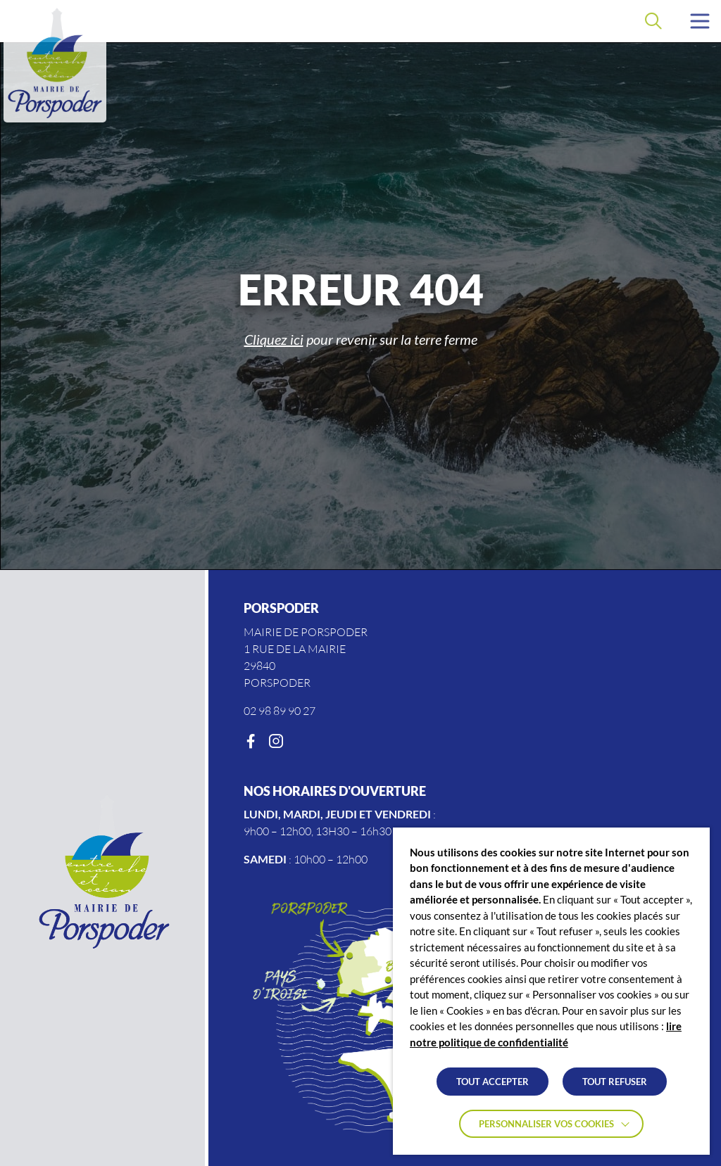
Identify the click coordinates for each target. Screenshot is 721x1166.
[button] (700, 21)
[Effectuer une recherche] (653, 21)
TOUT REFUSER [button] (614, 1081)
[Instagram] (276, 741)
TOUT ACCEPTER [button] (492, 1081)
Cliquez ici (273, 339)
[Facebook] (251, 741)
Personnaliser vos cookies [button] (546, 1123)
